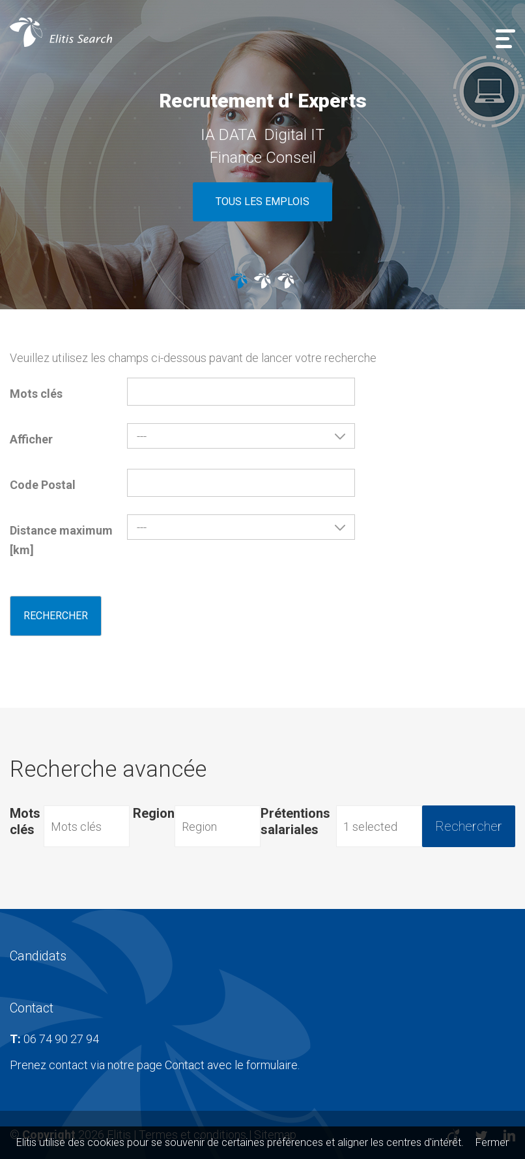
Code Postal (43, 485)
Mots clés (36, 393)
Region (154, 813)
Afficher (31, 439)
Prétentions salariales (295, 821)
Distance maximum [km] (61, 540)
